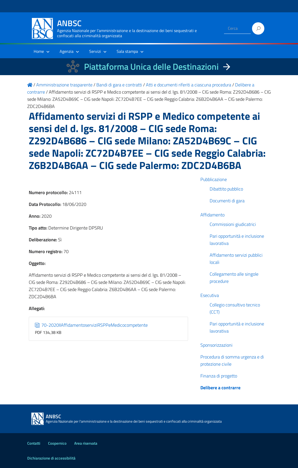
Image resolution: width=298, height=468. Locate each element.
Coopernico (57, 443)
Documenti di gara (227, 200)
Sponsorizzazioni (216, 345)
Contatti (33, 443)
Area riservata (85, 443)
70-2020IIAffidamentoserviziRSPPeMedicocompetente (91, 325)
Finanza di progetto (218, 375)
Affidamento (212, 214)
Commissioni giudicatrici (233, 224)
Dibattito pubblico (226, 188)
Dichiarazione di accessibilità (51, 458)
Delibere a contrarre (220, 387)
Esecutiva (209, 295)
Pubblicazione (213, 179)
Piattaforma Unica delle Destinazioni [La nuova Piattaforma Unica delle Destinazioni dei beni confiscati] (151, 66)
